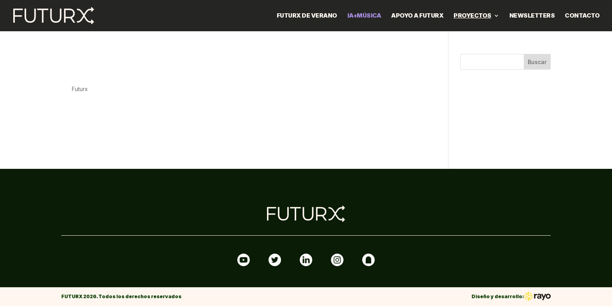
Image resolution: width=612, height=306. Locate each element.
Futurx (80, 89)
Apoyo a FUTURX (417, 16)
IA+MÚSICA (364, 16)
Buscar (537, 62)
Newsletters (532, 16)
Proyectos (472, 16)
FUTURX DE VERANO (307, 16)
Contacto (582, 16)
